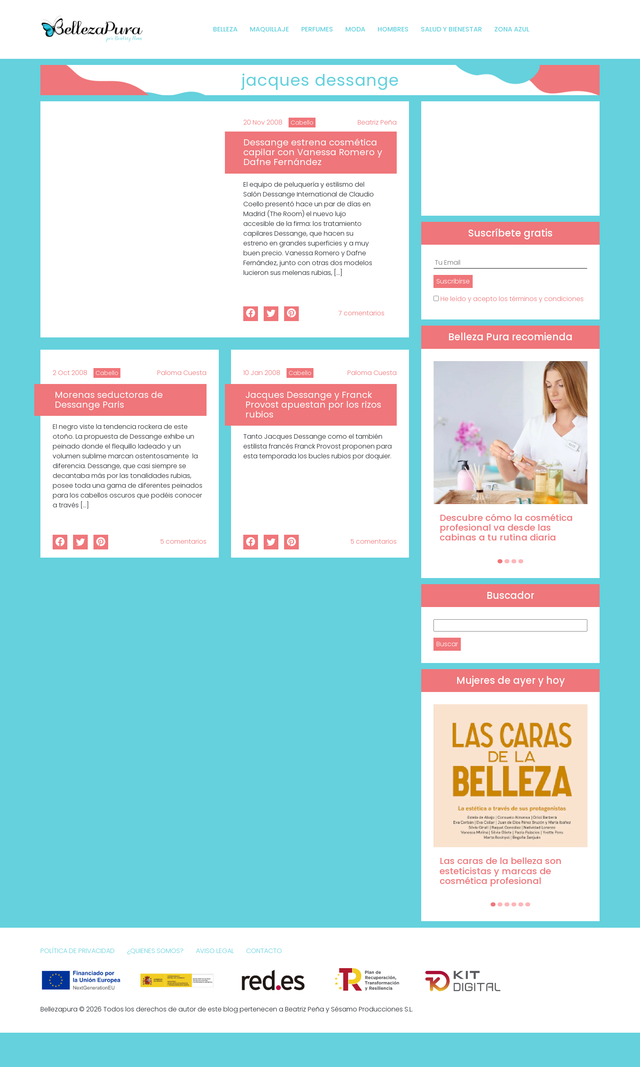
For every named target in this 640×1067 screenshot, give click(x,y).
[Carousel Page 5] (520, 904)
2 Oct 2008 (70, 372)
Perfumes (317, 29)
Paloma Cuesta (182, 372)
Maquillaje (269, 29)
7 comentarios (361, 313)
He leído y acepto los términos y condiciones (512, 299)
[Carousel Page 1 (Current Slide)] (500, 561)
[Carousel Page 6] (527, 904)
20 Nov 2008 (262, 122)
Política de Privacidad (77, 950)
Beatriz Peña (377, 122)
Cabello (302, 122)
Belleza (225, 29)
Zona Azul (511, 29)
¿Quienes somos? (155, 950)
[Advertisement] (510, 158)
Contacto (264, 950)
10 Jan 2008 (261, 372)
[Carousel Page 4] (520, 561)
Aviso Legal (215, 950)
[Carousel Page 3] (513, 561)
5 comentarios (183, 541)
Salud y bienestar (451, 29)
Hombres (393, 29)
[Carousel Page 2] (506, 561)
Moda (355, 29)
